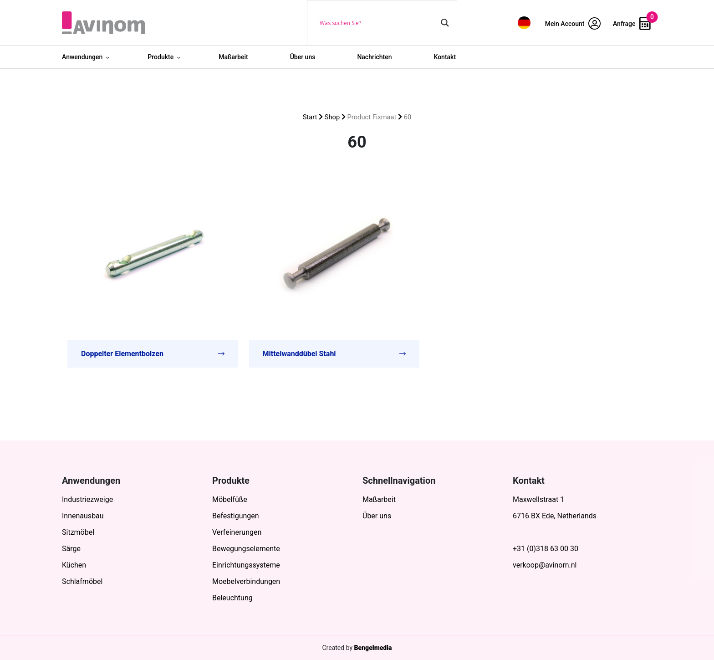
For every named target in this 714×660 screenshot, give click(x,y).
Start (310, 117)
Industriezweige (87, 499)
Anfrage (632, 23)
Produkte (160, 57)
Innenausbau (83, 516)
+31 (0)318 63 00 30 (545, 548)
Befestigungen (235, 516)
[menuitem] (524, 22)
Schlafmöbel (82, 581)
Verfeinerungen (236, 532)
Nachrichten (374, 57)
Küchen (74, 565)
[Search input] (378, 22)
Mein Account (573, 23)
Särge (71, 548)
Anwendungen (82, 57)
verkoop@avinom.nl (544, 565)
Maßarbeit (233, 57)
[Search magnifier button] (445, 22)
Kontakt (445, 57)
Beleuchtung (232, 597)
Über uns (303, 57)
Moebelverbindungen (246, 581)
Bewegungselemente (246, 548)
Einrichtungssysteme (246, 565)
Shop (332, 117)
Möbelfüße (229, 499)
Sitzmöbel (78, 532)
